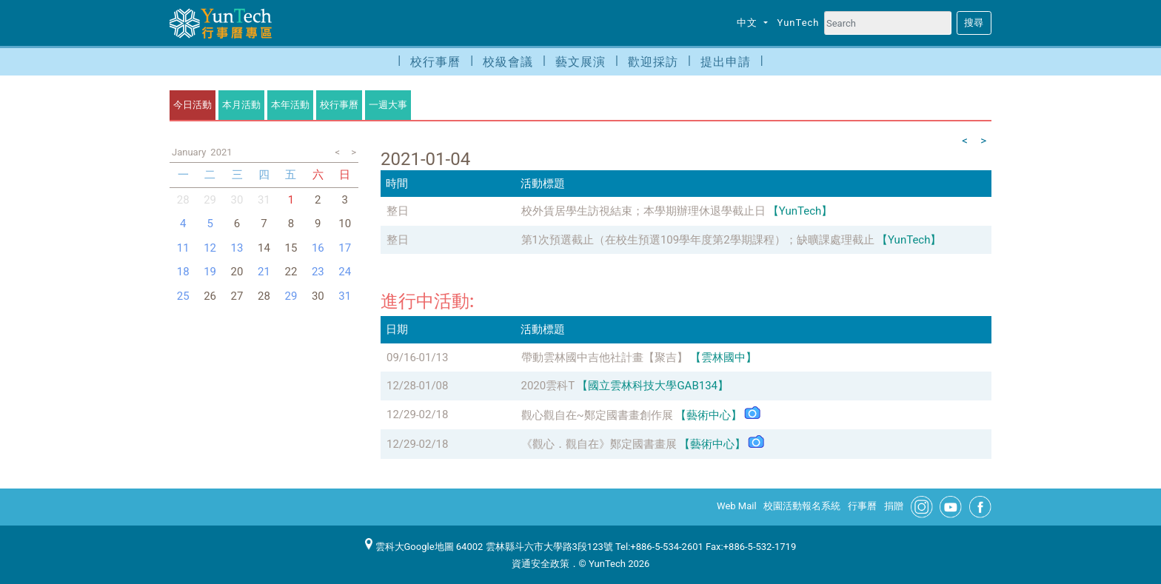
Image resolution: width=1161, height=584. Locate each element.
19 (210, 271)
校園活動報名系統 (801, 505)
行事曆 (862, 505)
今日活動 (192, 104)
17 (344, 248)
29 (210, 200)
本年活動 (290, 104)
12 (210, 248)
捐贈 (893, 505)
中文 (748, 22)
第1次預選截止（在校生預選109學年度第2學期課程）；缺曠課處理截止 (697, 239)
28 (183, 200)
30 (237, 200)
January (189, 152)
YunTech (798, 22)
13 (237, 248)
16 (318, 248)
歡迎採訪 (653, 62)
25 (183, 296)
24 (344, 271)
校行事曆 (435, 62)
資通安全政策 (540, 563)
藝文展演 (580, 62)
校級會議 (508, 62)
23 (318, 271)
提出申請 (725, 62)
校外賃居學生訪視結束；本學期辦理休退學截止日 (643, 211)
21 (264, 271)
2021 (221, 152)
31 (344, 296)
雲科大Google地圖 (409, 546)
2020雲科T (548, 385)
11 (183, 248)
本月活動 (241, 104)
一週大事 (388, 104)
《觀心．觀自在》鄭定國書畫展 (599, 444)
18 (183, 271)
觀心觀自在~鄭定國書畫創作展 (597, 415)
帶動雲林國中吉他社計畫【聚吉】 (604, 357)
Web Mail (737, 505)
